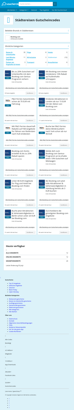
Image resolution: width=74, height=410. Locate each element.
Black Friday (13, 290)
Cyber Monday (14, 292)
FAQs (10, 325)
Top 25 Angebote (14, 283)
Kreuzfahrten (53, 62)
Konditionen (30, 93)
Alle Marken (13, 312)
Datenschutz (13, 319)
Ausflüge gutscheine (15, 303)
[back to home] (12, 4)
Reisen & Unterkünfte (10, 53)
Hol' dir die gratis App (16, 329)
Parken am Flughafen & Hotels (13, 63)
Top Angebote (44, 10)
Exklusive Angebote (15, 285)
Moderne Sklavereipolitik (17, 327)
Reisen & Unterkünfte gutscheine (20, 301)
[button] (12, 10)
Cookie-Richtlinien (15, 331)
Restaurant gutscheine (16, 299)
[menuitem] (12, 10)
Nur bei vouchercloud (59, 10)
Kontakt (11, 321)
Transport (30, 62)
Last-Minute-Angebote (10, 58)
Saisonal (34, 10)
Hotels (50, 52)
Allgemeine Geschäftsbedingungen (20, 323)
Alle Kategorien (14, 309)
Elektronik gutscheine (16, 307)
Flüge (29, 52)
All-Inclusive (31, 57)
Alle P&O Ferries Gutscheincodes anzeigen (20, 115)
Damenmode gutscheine (17, 305)
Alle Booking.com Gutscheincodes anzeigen (20, 88)
